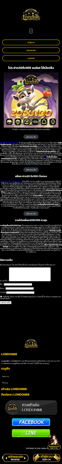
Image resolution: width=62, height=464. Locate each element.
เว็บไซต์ (3, 295)
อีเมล (2, 291)
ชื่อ (1, 287)
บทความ (5, 379)
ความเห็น (4, 283)
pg (45, 156)
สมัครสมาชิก (31, 137)
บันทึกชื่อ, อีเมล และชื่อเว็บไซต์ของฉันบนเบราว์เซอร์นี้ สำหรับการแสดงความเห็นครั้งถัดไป (30, 300)
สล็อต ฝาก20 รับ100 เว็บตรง (11, 181)
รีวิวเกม (5, 385)
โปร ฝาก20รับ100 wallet (9, 142)
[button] (31, 31)
